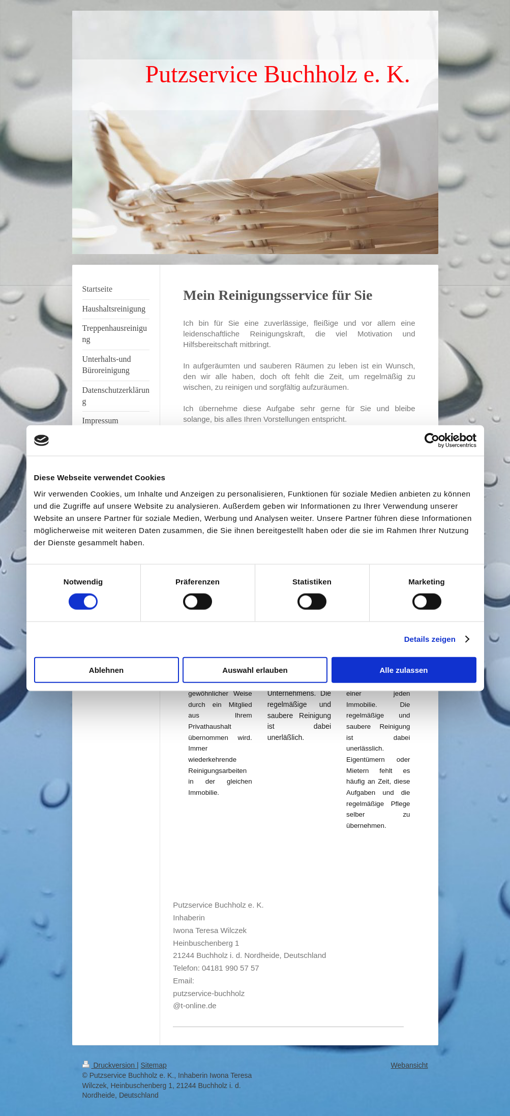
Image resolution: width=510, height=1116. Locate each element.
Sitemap (154, 1065)
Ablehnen (106, 669)
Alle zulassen (403, 669)
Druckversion (109, 1065)
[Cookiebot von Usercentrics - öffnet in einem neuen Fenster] (431, 440)
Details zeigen (430, 639)
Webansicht (409, 1065)
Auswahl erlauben (254, 669)
